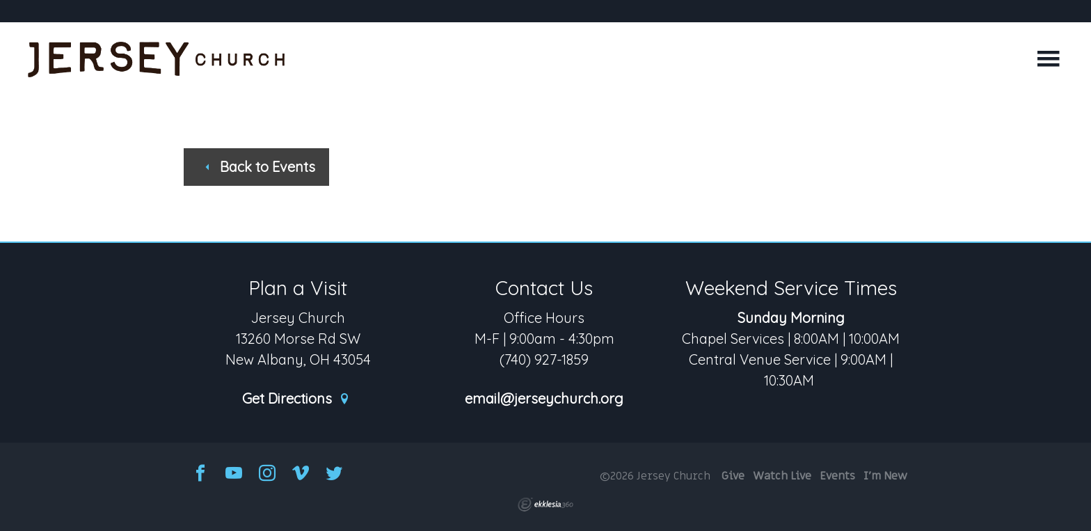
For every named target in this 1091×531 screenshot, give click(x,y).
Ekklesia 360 (545, 505)
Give (733, 476)
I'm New (885, 476)
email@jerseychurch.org (544, 399)
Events (837, 476)
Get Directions (296, 399)
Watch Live (782, 476)
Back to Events (259, 166)
